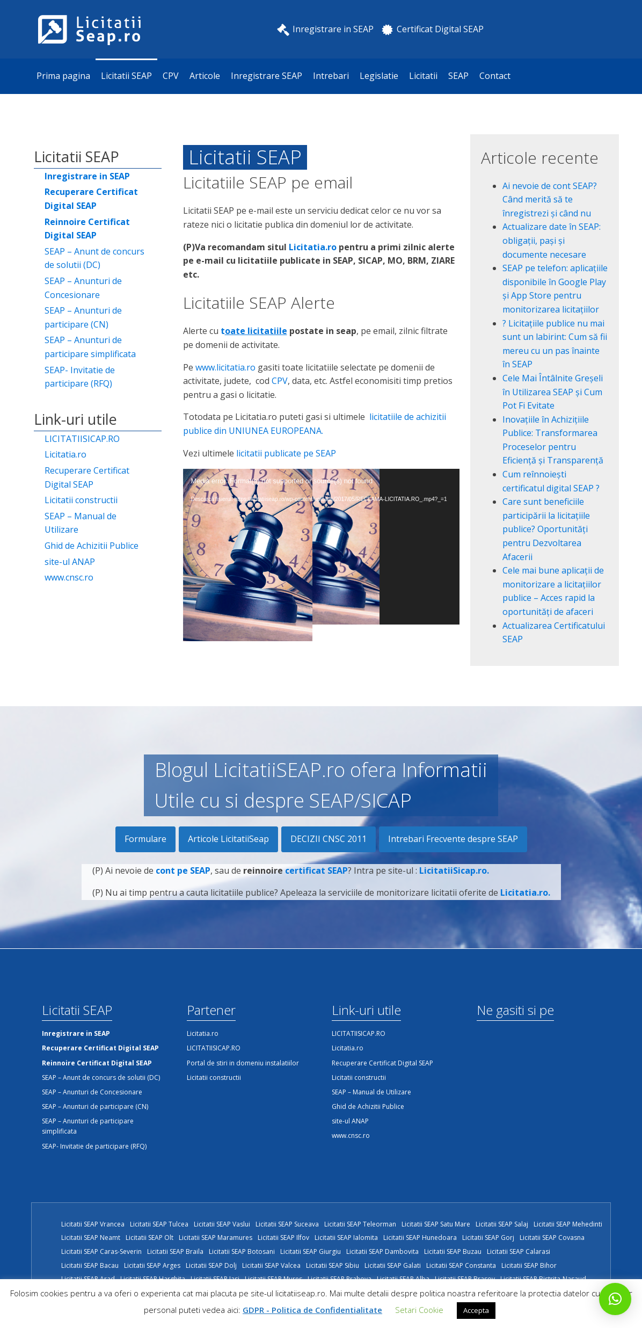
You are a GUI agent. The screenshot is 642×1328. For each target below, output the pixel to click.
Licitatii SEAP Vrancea (93, 1224)
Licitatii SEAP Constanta (461, 1265)
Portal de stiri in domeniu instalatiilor (243, 1063)
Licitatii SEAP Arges (152, 1265)
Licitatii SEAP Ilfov (283, 1237)
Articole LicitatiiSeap (228, 839)
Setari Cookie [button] (419, 1309)
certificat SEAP (316, 871)
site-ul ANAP (70, 562)
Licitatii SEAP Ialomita (346, 1237)
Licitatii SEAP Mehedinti (568, 1224)
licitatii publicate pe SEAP (286, 453)
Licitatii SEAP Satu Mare (436, 1224)
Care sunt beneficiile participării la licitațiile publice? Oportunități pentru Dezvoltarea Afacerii (546, 529)
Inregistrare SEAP (266, 76)
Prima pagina (63, 76)
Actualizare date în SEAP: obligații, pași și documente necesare (551, 240)
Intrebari (331, 76)
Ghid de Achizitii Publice (91, 545)
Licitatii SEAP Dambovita (382, 1251)
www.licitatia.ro (225, 367)
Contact (494, 76)
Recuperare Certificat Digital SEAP (87, 477)
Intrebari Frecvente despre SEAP (453, 839)
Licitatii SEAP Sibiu (332, 1265)
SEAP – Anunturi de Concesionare (83, 288)
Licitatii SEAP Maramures (215, 1237)
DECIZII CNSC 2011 (328, 839)
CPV (171, 76)
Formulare (145, 839)
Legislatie (379, 76)
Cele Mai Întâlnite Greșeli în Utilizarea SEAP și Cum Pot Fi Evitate (552, 391)
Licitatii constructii (81, 500)
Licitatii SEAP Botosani (242, 1251)
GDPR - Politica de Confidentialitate (312, 1309)
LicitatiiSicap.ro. (454, 871)
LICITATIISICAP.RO (82, 439)
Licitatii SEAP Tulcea (159, 1224)
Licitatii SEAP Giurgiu (310, 1251)
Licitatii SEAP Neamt (90, 1237)
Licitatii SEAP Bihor (529, 1265)
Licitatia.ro (65, 454)
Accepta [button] (476, 1310)
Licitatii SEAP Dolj (211, 1265)
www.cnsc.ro (69, 577)
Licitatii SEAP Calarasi (518, 1251)
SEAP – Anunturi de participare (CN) (83, 317)
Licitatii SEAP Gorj (488, 1237)
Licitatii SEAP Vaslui (222, 1224)
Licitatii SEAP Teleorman (360, 1224)
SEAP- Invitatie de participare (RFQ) (80, 377)
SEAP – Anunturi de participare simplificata (90, 347)
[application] (321, 547)
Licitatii (423, 76)
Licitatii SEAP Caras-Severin (101, 1251)
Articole (204, 76)
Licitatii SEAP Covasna (552, 1237)
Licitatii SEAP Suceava (287, 1224)
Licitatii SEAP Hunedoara (420, 1237)
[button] (615, 1299)
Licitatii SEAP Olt (149, 1237)
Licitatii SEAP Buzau (453, 1251)
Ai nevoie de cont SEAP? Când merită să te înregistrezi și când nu (549, 199)
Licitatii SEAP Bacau (90, 1265)
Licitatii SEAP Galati (392, 1265)
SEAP (458, 76)
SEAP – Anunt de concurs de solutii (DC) (94, 258)
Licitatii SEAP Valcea (271, 1265)
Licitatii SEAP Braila (175, 1251)
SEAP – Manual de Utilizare (80, 523)
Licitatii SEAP (126, 76)
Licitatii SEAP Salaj (502, 1224)
